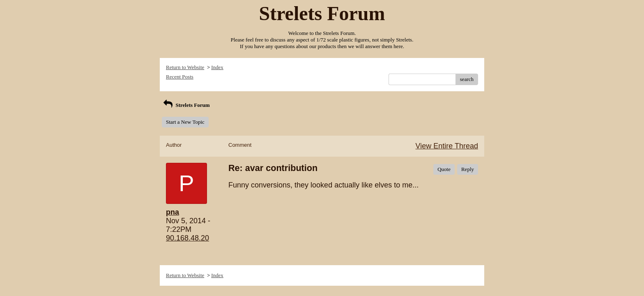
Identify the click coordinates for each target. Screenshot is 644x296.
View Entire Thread (447, 146)
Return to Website (185, 67)
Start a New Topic (185, 122)
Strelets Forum (186, 105)
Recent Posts (179, 77)
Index (217, 67)
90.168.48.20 (187, 238)
